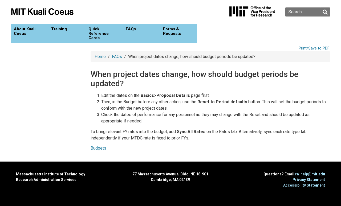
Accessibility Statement (304, 185)
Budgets (98, 148)
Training (59, 29)
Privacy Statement (309, 180)
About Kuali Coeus (24, 31)
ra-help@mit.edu (310, 174)
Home (100, 56)
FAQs (131, 29)
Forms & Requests (172, 31)
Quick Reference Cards (98, 33)
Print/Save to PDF (314, 48)
